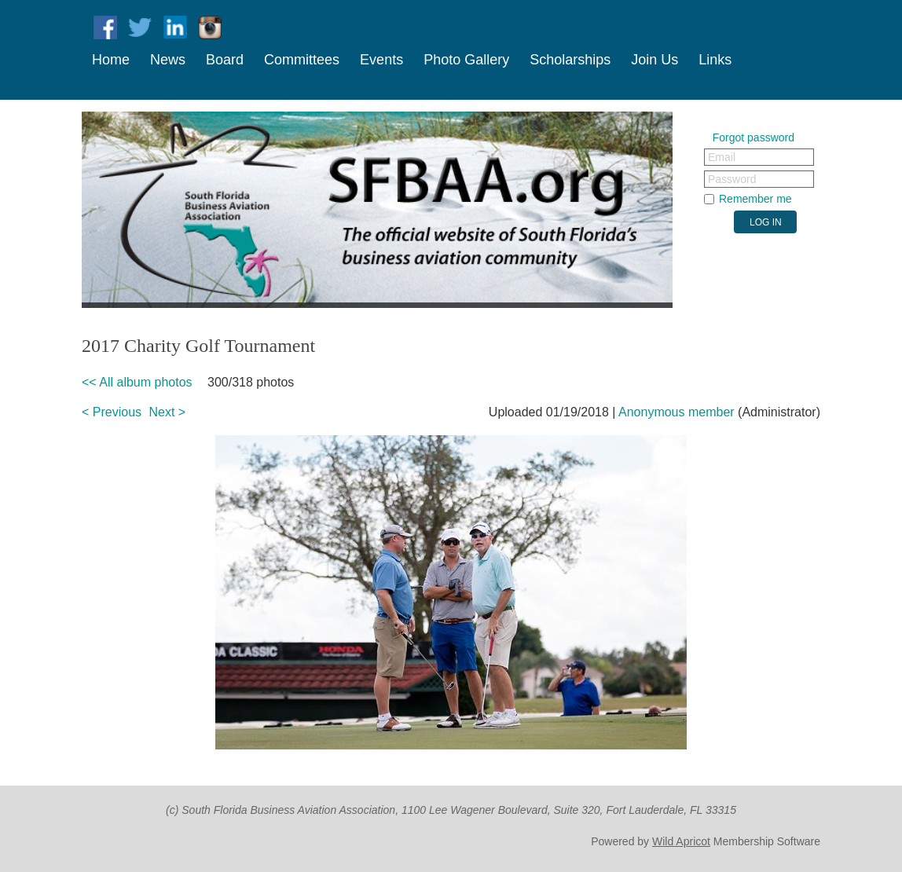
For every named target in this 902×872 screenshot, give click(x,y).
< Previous (111, 412)
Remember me (755, 198)
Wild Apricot (681, 841)
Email (721, 157)
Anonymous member (676, 412)
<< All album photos (137, 382)
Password (732, 179)
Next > (167, 412)
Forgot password (753, 137)
